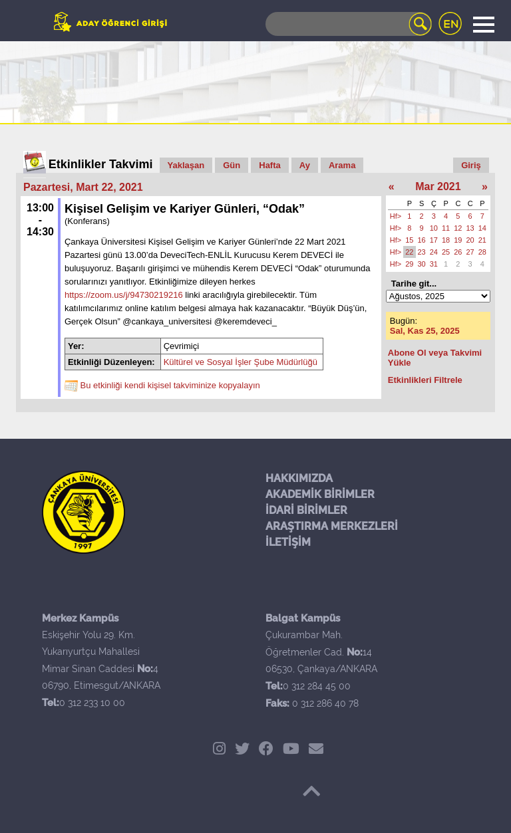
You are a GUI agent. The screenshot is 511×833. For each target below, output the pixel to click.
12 (458, 228)
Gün (231, 165)
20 (470, 240)
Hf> (395, 216)
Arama (342, 165)
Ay (304, 165)
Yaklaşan (186, 165)
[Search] (348, 24)
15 (409, 240)
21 (482, 240)
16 (422, 240)
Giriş (471, 165)
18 (446, 240)
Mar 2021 (438, 186)
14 (482, 228)
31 (434, 264)
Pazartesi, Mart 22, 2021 (83, 187)
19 (458, 240)
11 (446, 228)
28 (482, 252)
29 (409, 264)
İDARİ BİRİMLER (306, 510)
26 (458, 252)
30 (422, 264)
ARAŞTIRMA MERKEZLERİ (331, 526)
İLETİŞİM (288, 542)
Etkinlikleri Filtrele (425, 380)
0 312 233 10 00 (92, 702)
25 (446, 252)
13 (470, 228)
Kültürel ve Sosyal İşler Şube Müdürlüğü (240, 362)
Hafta (270, 165)
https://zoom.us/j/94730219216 (124, 295)
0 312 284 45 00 (317, 686)
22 (409, 252)
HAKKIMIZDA (299, 478)
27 (470, 252)
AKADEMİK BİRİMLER (320, 494)
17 (434, 240)
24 (434, 252)
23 (422, 252)
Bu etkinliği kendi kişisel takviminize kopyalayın (170, 386)
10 (434, 228)
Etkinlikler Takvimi (101, 164)
